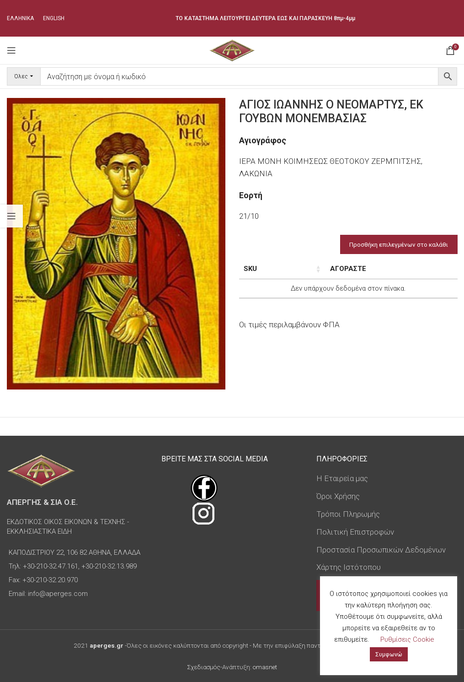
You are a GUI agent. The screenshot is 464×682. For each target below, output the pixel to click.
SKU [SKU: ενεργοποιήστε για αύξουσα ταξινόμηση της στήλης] (250, 269)
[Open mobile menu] (11, 50)
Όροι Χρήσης (338, 496)
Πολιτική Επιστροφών (355, 531)
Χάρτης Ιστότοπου (348, 567)
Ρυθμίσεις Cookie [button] (407, 639)
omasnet (265, 667)
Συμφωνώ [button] (388, 654)
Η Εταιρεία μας (342, 478)
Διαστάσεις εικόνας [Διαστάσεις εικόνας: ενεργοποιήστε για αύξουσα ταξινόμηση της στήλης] (329, 274)
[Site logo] (232, 49)
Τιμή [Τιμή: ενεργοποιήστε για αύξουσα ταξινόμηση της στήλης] (391, 269)
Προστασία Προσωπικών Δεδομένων (381, 549)
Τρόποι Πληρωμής (348, 514)
